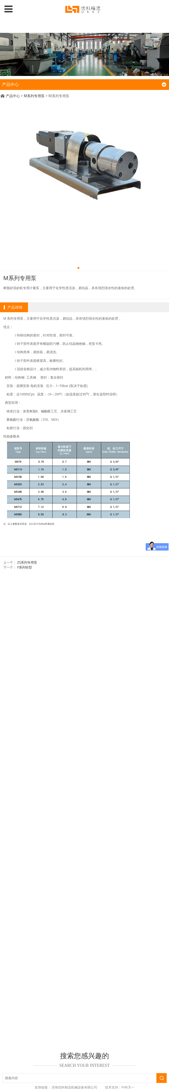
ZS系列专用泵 (27, 562)
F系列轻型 (24, 567)
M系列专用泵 (34, 95)
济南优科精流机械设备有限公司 (74, 1087)
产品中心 (13, 95)
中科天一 (127, 1087)
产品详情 (14, 307)
